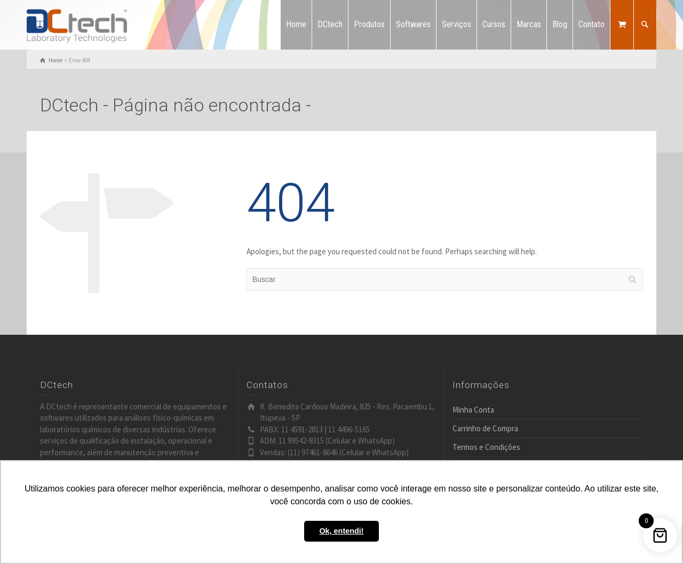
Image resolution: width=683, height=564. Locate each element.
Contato (591, 24)
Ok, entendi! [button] (341, 531)
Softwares (413, 24)
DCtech (330, 24)
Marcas (529, 24)
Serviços (456, 24)
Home (296, 24)
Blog (559, 24)
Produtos (369, 24)
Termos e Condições (486, 447)
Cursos (493, 24)
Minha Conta (473, 410)
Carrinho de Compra (485, 428)
